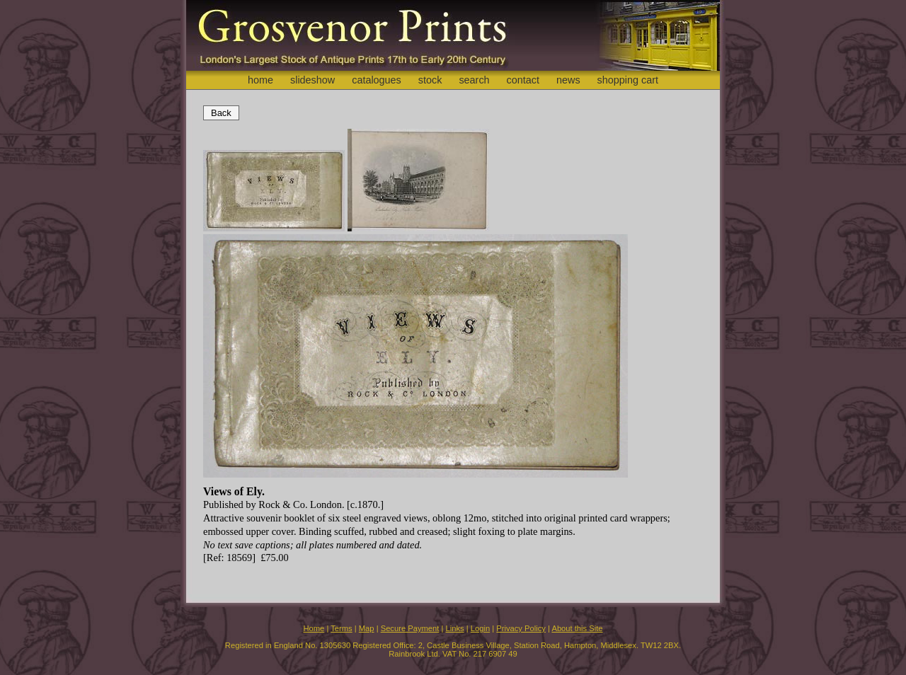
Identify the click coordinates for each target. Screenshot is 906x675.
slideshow (312, 80)
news (568, 80)
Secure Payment (410, 628)
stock (430, 80)
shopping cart (627, 80)
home (260, 80)
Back (221, 113)
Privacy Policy (521, 628)
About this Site (576, 628)
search (474, 80)
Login (480, 628)
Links (455, 628)
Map (366, 628)
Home (313, 628)
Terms (341, 628)
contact (523, 80)
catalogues (376, 80)
